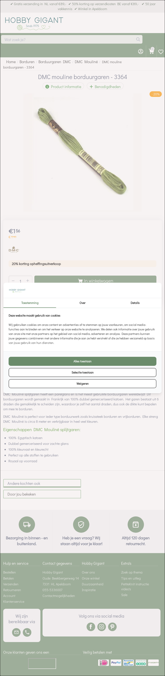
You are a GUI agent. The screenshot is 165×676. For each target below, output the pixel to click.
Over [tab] (82, 303)
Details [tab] (135, 303)
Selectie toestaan (83, 372)
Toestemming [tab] (29, 303)
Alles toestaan (82, 361)
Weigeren (82, 383)
